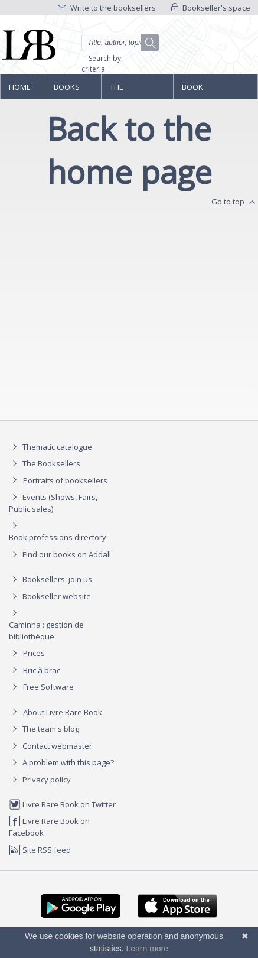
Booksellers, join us (50, 579)
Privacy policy (40, 779)
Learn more (147, 948)
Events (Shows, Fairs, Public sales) (53, 502)
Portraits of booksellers (65, 480)
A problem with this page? (61, 762)
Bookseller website (50, 596)
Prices (34, 653)
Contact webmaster (50, 746)
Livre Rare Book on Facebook (49, 826)
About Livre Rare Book (62, 712)
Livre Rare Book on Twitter (62, 804)
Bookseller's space (210, 7)
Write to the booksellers (107, 7)
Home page (20, 90)
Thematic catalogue (50, 447)
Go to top (234, 202)
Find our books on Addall (60, 554)
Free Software (48, 686)
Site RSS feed (40, 850)
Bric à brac (41, 670)
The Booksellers (135, 90)
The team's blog (44, 729)
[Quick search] (120, 42)
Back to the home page (129, 150)
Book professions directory (207, 90)
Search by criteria (101, 63)
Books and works (67, 90)
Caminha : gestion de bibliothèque (46, 630)
